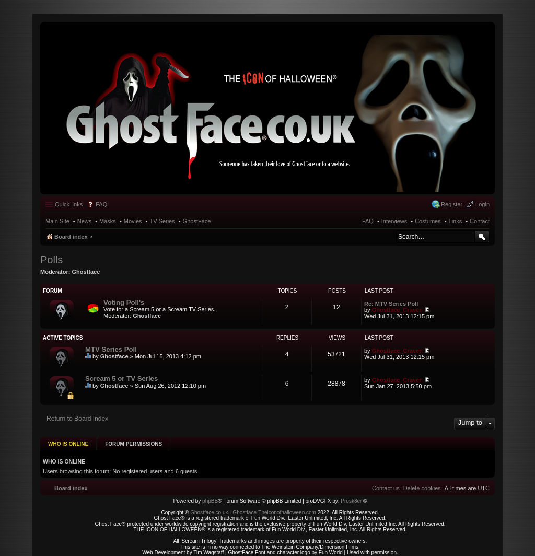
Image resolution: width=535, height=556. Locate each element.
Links (455, 221)
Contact (480, 221)
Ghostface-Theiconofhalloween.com (274, 507)
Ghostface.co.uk (209, 507)
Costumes (428, 221)
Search (482, 236)
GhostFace (197, 221)
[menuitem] (422, 483)
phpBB (210, 496)
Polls (51, 259)
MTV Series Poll (111, 349)
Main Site (57, 221)
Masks (107, 221)
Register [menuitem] (451, 204)
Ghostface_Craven (397, 310)
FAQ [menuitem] (101, 204)
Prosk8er (351, 496)
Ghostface (86, 272)
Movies (133, 221)
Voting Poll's (123, 302)
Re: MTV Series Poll (391, 303)
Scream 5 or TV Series (121, 379)
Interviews (394, 221)
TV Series (162, 221)
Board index (71, 237)
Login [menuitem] (482, 204)
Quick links (69, 204)
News (84, 221)
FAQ (368, 221)
